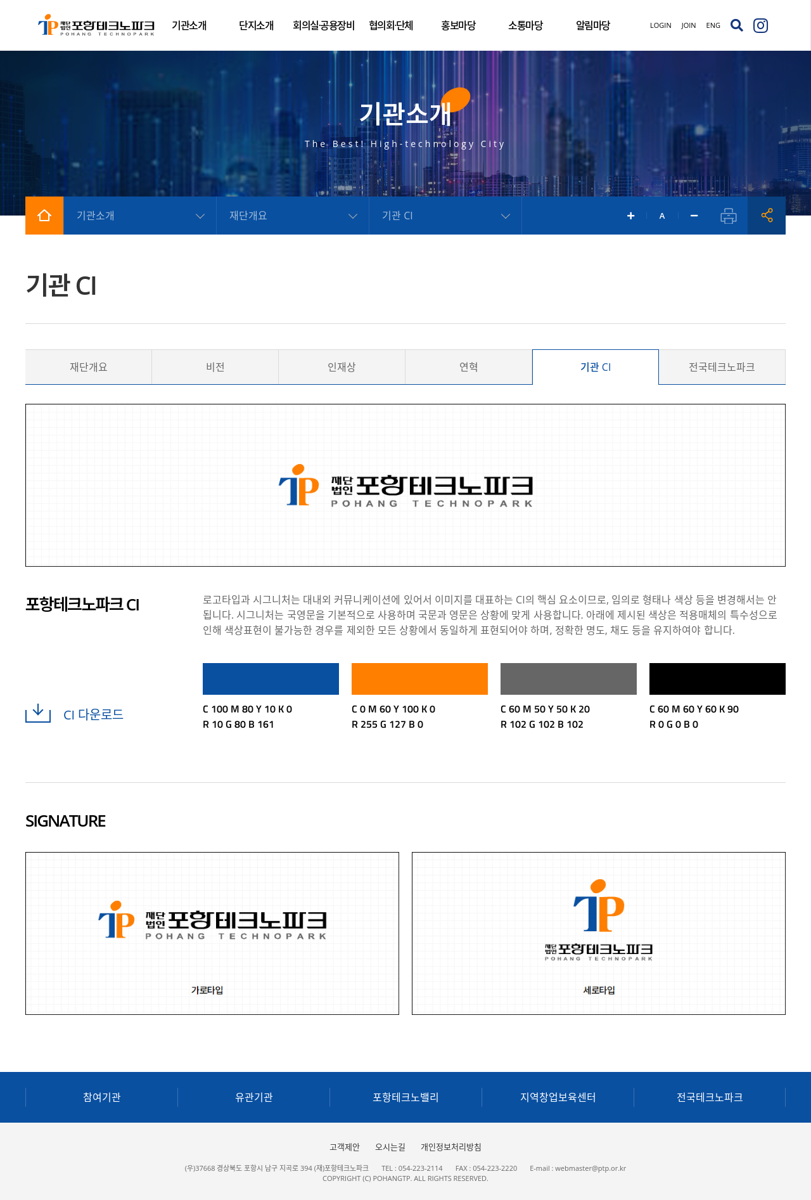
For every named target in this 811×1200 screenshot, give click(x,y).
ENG (713, 25)
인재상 (342, 367)
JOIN (689, 25)
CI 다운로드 (74, 714)
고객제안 (344, 1146)
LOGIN (661, 25)
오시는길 (390, 1146)
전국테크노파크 (722, 367)
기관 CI (595, 367)
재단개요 (89, 367)
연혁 (468, 367)
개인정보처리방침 (451, 1146)
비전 (215, 367)
